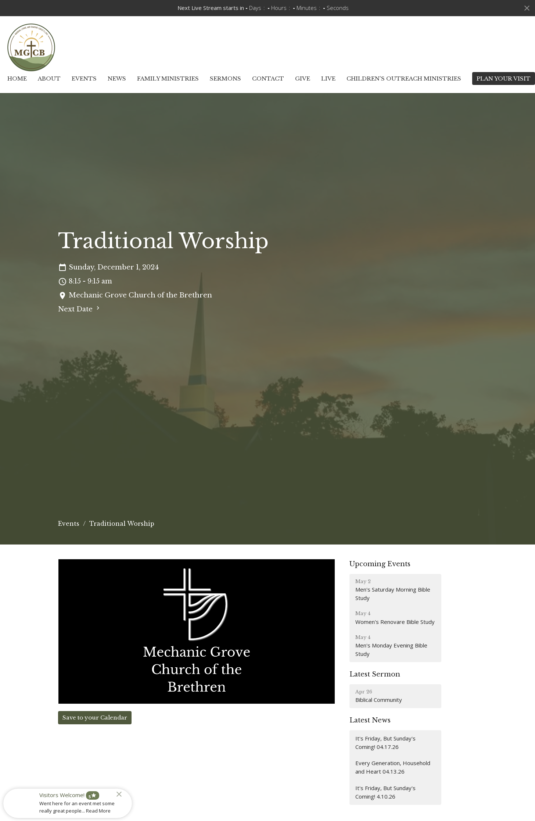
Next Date (79, 308)
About (49, 78)
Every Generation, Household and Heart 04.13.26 (392, 767)
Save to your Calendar (94, 717)
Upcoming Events (379, 564)
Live (328, 78)
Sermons (225, 78)
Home (17, 78)
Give (302, 78)
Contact (268, 78)
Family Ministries (168, 78)
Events (84, 78)
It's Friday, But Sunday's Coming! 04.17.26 (385, 742)
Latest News (370, 720)
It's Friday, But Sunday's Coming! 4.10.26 (385, 792)
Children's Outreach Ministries (404, 78)
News (117, 78)
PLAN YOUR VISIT (504, 78)
